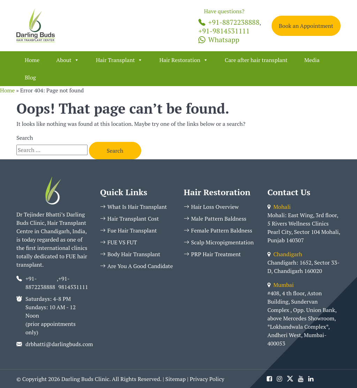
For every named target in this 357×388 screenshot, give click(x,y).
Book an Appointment (306, 26)
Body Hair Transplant (130, 254)
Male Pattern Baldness (215, 218)
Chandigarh (284, 254)
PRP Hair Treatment (212, 254)
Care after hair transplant (256, 60)
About (67, 60)
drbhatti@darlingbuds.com (59, 344)
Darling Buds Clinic (85, 379)
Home (32, 60)
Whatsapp (218, 39)
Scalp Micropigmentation (219, 242)
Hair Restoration (183, 60)
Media (312, 60)
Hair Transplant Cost (129, 218)
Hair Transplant (119, 60)
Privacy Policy (207, 379)
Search (24, 138)
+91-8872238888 (228, 22)
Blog (30, 77)
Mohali (279, 207)
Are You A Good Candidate (136, 266)
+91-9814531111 (224, 31)
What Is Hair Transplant (133, 207)
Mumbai (280, 285)
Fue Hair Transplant (128, 230)
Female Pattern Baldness (218, 230)
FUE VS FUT (118, 242)
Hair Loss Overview (211, 207)
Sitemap (175, 379)
